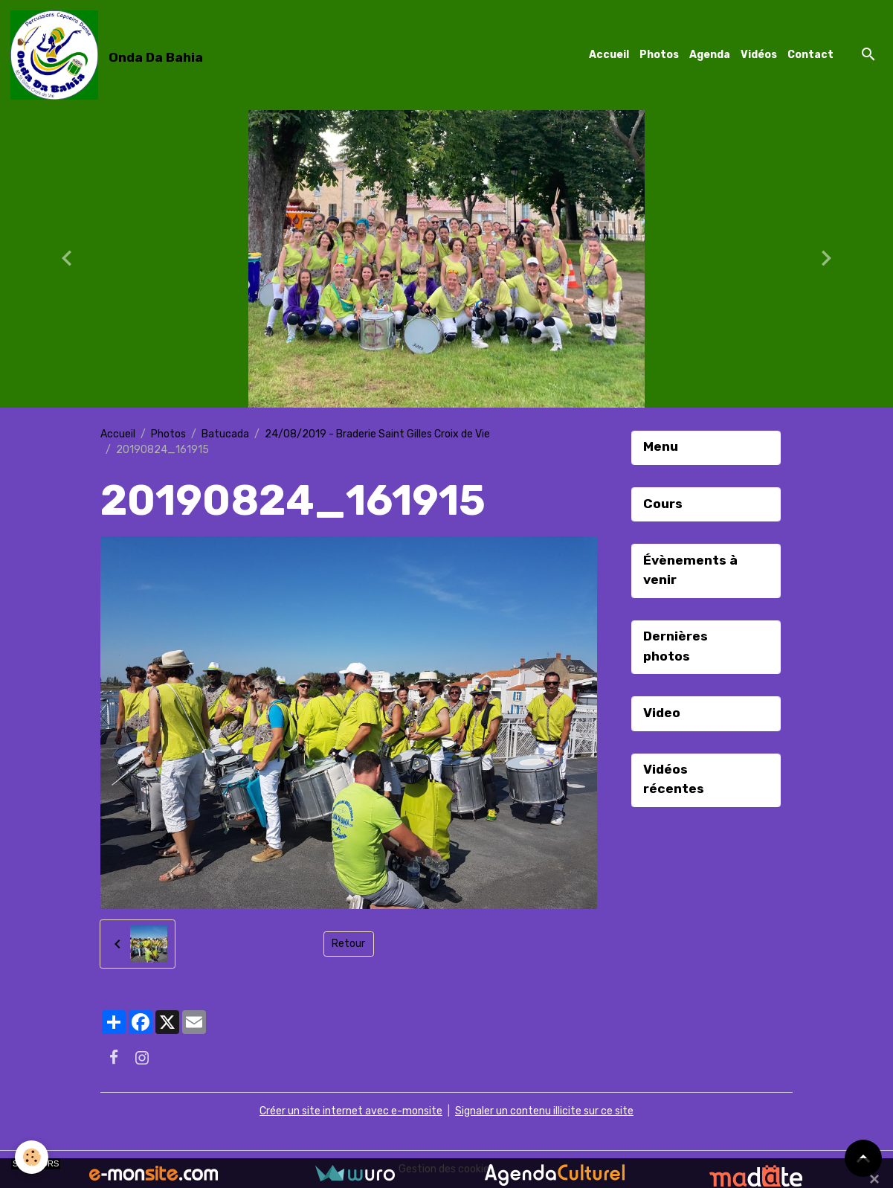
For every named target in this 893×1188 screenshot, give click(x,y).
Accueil (609, 54)
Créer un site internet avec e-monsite (350, 1111)
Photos (659, 54)
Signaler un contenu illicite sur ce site (544, 1111)
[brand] (109, 55)
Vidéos (759, 54)
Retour (348, 943)
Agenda (709, 54)
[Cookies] (31, 1157)
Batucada (225, 434)
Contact (810, 54)
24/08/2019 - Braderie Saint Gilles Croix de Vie (377, 434)
